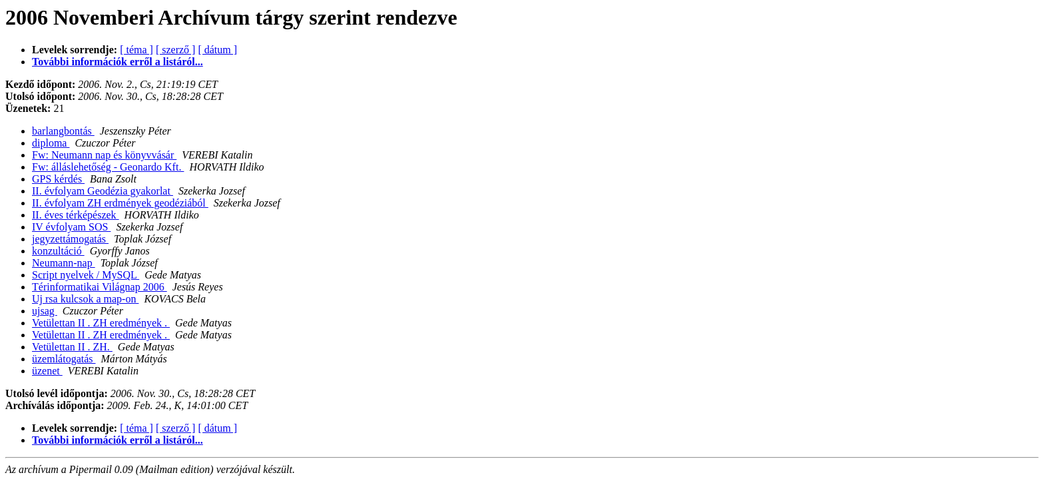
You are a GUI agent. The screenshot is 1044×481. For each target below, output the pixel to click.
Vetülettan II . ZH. (72, 346)
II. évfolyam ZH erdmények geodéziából (120, 203)
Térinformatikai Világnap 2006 (99, 286)
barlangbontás (63, 131)
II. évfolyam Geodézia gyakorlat (102, 191)
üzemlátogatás (64, 358)
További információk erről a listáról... (117, 61)
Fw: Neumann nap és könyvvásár (104, 155)
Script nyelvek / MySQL (85, 274)
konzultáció (58, 250)
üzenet (47, 370)
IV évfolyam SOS (71, 227)
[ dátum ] (217, 49)
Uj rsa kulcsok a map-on (85, 298)
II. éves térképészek (75, 215)
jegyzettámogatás (70, 238)
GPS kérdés (58, 179)
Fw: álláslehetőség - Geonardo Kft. (108, 167)
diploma (50, 143)
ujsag (44, 310)
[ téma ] (136, 49)
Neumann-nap (63, 262)
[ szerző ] (176, 49)
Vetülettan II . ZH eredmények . (101, 322)
